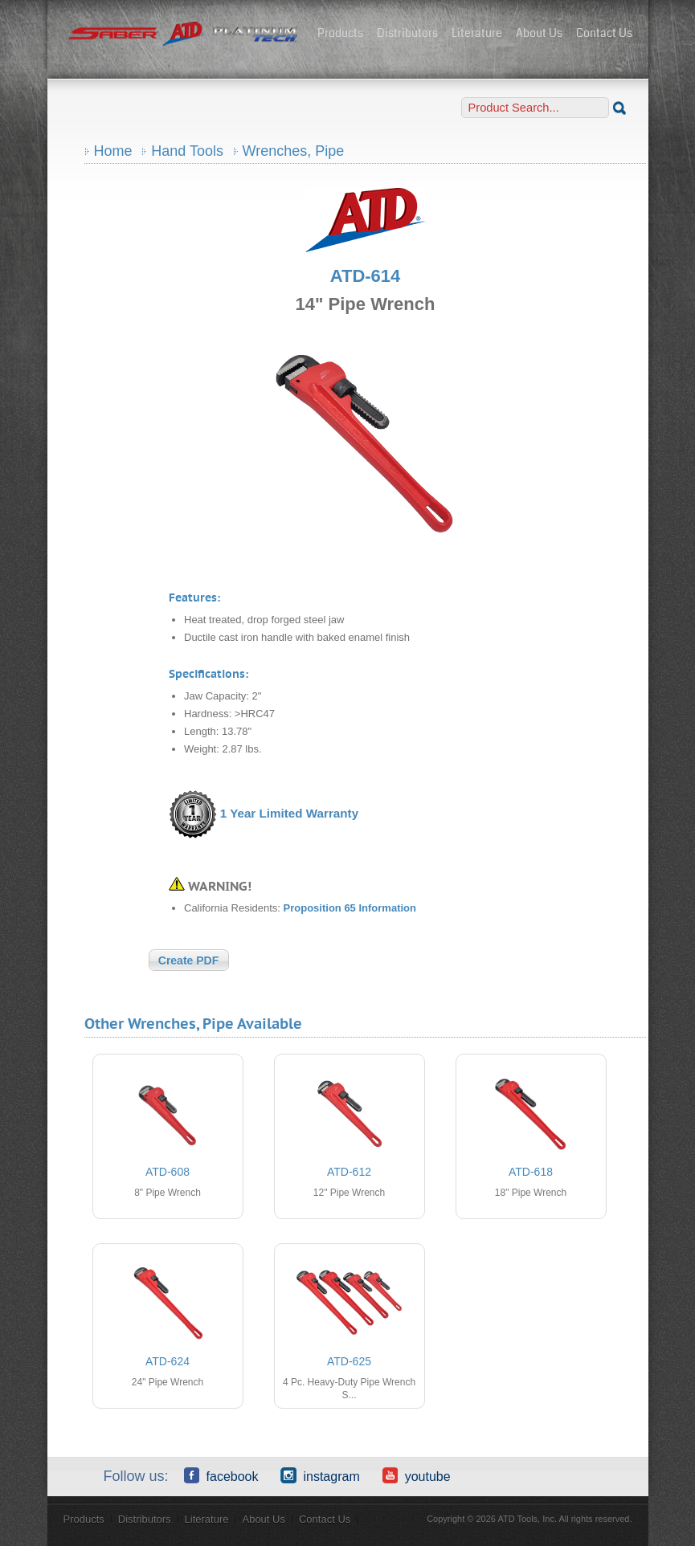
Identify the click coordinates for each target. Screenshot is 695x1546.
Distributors (407, 33)
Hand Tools (187, 151)
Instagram (319, 1475)
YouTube (416, 1475)
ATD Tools (184, 34)
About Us (539, 33)
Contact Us (604, 33)
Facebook (221, 1475)
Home (113, 151)
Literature (477, 33)
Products (340, 33)
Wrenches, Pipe (294, 151)
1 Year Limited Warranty (289, 813)
